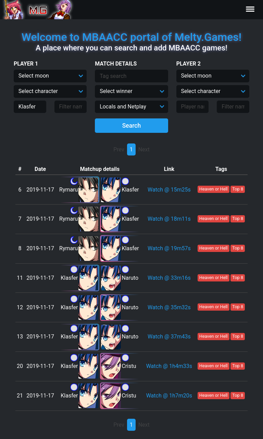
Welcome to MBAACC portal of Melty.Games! (131, 37)
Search (131, 125)
